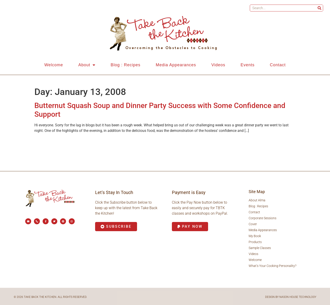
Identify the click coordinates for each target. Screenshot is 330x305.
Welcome (53, 65)
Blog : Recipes (125, 65)
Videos (218, 65)
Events (248, 65)
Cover (253, 224)
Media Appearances (176, 65)
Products (255, 242)
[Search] (319, 8)
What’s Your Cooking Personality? (272, 266)
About (86, 65)
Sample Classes (260, 248)
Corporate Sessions (262, 218)
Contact (278, 65)
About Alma (257, 200)
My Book (255, 236)
